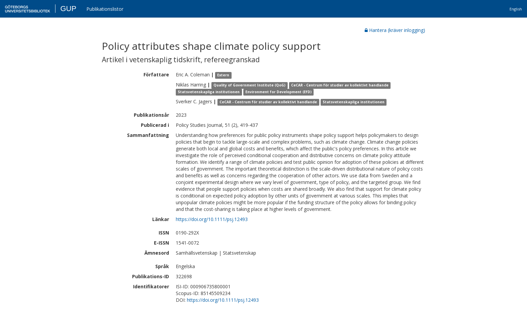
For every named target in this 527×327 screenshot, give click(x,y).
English (516, 8)
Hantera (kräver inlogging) (395, 30)
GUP (68, 8)
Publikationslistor (104, 9)
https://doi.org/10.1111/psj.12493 (212, 219)
